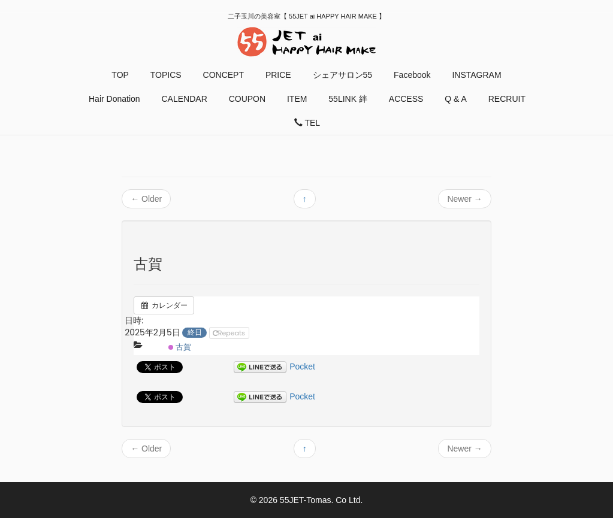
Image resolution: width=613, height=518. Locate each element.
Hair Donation (114, 99)
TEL (307, 123)
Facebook (412, 75)
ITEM (297, 99)
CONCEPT (223, 75)
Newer (464, 199)
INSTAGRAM (476, 75)
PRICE (278, 75)
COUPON (247, 99)
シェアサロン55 (343, 75)
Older (146, 199)
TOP (120, 75)
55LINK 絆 (347, 99)
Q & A (456, 99)
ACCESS (406, 99)
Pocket (302, 366)
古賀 (179, 347)
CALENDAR (184, 99)
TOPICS (166, 75)
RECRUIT (507, 99)
